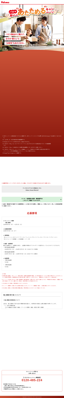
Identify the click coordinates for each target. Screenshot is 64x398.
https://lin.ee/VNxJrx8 (32, 190)
